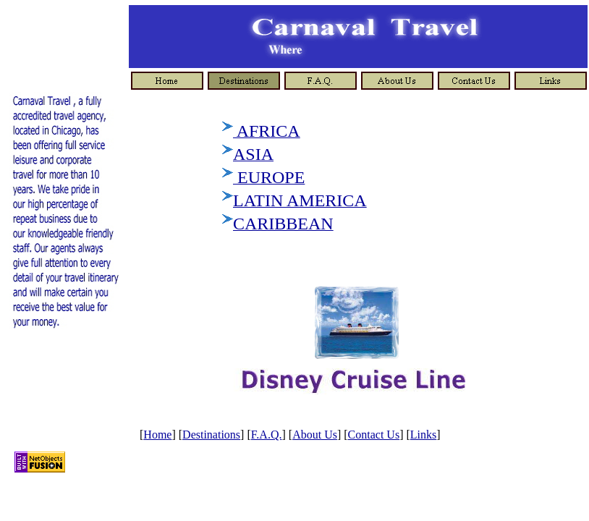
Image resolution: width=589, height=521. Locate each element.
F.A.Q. (266, 434)
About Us (314, 434)
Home (157, 434)
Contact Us (374, 434)
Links (423, 434)
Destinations (211, 434)
